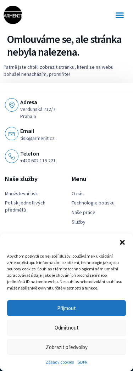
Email (27, 130)
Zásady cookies (60, 362)
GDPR (82, 362)
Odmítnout (67, 327)
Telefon (29, 153)
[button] (122, 242)
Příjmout (66, 308)
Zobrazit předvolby (67, 347)
